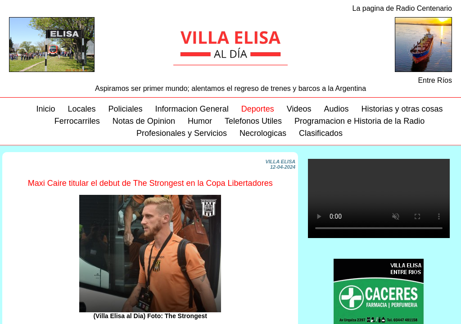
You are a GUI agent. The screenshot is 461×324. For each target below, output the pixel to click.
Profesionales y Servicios (181, 133)
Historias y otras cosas (402, 108)
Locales (81, 108)
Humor (200, 121)
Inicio (45, 108)
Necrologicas (263, 133)
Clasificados (321, 133)
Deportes (257, 108)
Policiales (125, 108)
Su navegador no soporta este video (379, 198)
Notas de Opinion (144, 121)
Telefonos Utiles (253, 121)
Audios (336, 108)
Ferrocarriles (77, 121)
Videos (299, 108)
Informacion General (192, 108)
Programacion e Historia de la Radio (359, 121)
